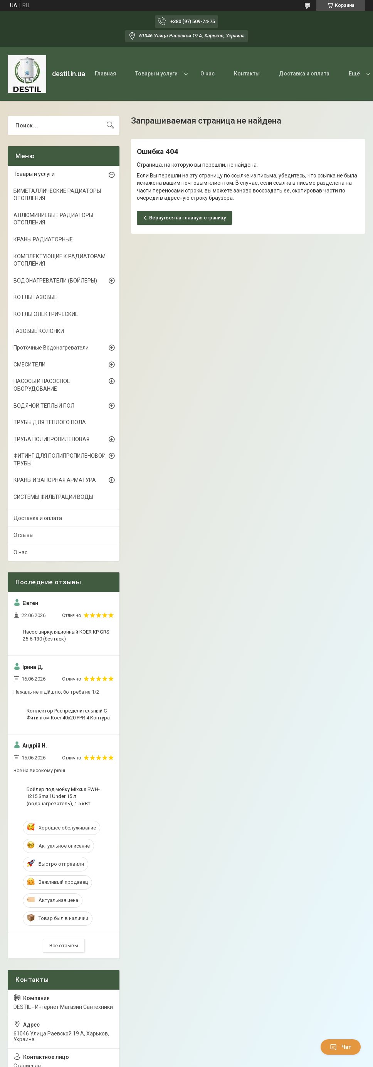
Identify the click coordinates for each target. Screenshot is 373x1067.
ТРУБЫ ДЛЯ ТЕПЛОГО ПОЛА (49, 422)
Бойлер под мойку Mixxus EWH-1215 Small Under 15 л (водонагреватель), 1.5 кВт (63, 796)
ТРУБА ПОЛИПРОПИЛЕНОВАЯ (51, 439)
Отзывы (23, 535)
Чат (340, 1047)
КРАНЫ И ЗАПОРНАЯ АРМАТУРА (54, 480)
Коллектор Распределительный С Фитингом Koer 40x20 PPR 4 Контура (68, 714)
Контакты (247, 73)
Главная (105, 73)
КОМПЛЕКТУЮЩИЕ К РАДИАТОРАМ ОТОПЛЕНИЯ (59, 260)
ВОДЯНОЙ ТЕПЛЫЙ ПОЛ (43, 406)
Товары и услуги (156, 73)
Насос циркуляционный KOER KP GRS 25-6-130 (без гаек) (66, 635)
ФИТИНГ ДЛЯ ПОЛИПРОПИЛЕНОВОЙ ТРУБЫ (59, 460)
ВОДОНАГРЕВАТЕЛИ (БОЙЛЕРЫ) (55, 281)
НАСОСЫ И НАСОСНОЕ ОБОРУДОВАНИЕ (41, 385)
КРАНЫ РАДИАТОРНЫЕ (43, 239)
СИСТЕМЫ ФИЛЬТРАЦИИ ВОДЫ (53, 497)
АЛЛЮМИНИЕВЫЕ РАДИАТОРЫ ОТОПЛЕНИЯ (53, 219)
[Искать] (110, 125)
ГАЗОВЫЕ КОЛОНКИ (38, 331)
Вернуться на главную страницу (187, 218)
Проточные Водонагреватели (51, 348)
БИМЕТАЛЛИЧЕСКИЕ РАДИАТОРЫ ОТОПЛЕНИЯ (57, 195)
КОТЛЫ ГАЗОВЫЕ (35, 297)
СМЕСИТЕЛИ (29, 364)
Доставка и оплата (304, 73)
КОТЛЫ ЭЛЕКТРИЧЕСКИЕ (45, 314)
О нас (207, 73)
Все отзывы (63, 945)
